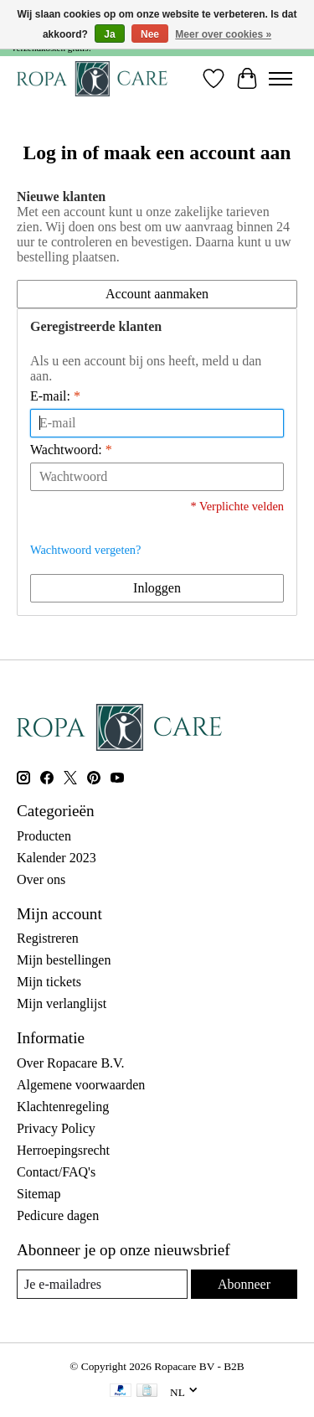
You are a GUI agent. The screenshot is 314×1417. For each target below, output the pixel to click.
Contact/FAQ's (56, 1172)
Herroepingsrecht (63, 1150)
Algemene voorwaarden (81, 1085)
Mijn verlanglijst (61, 1003)
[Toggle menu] (280, 79)
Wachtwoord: (71, 449)
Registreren (48, 938)
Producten (44, 836)
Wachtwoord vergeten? (85, 549)
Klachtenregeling (63, 1106)
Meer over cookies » (223, 34)
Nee (150, 34)
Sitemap (38, 1194)
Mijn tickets (49, 982)
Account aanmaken (157, 294)
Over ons (41, 879)
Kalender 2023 (56, 858)
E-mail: (55, 396)
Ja (109, 34)
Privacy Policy (56, 1128)
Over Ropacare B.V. (71, 1063)
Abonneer (244, 1284)
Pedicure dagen (58, 1215)
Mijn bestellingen (64, 960)
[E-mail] (102, 1284)
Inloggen (157, 588)
